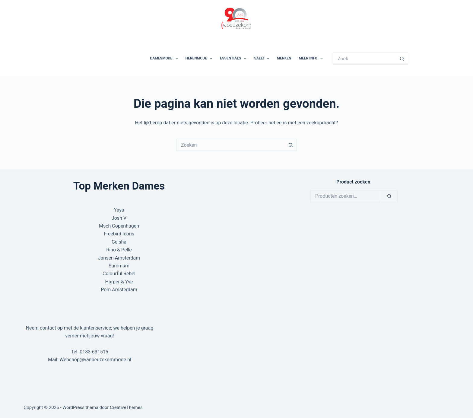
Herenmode (200, 58)
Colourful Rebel (119, 273)
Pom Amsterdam (119, 289)
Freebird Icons (119, 234)
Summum (119, 266)
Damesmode (165, 58)
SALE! (262, 58)
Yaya (119, 210)
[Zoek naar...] (364, 59)
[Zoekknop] (402, 59)
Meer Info (312, 58)
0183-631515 (94, 352)
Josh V (119, 218)
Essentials (234, 58)
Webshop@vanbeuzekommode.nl (95, 359)
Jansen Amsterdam (119, 258)
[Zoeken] (389, 196)
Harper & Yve (119, 282)
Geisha (119, 242)
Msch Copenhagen (119, 226)
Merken (284, 58)
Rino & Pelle (119, 250)
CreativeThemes (126, 407)
